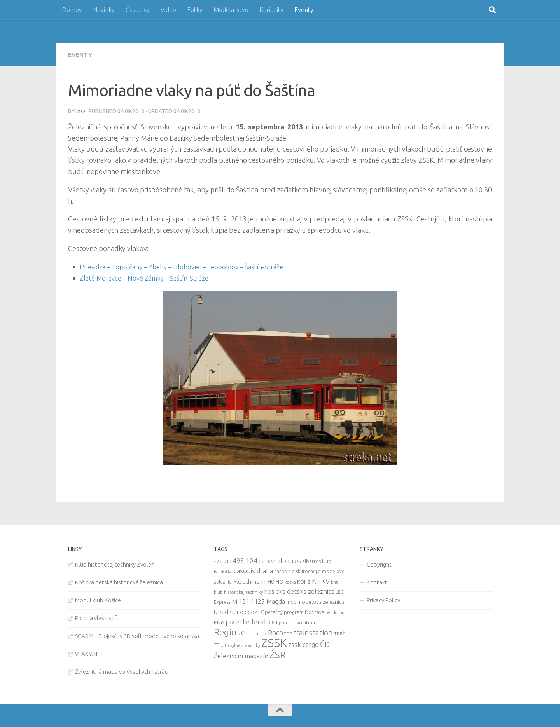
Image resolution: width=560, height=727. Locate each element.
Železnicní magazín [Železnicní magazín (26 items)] (241, 655)
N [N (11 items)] (215, 611)
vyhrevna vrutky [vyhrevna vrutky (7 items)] (245, 644)
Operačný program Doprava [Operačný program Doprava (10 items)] (292, 611)
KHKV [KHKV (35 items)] (321, 580)
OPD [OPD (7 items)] (255, 611)
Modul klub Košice (98, 599)
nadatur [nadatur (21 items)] (229, 610)
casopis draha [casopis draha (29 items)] (253, 570)
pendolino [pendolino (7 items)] (335, 611)
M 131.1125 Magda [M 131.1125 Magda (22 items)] (258, 600)
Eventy (303, 9)
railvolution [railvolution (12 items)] (302, 621)
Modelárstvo (231, 9)
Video (168, 9)
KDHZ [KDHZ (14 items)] (304, 581)
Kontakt (377, 581)
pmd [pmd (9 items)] (284, 621)
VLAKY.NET (89, 653)
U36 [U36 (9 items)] (224, 644)
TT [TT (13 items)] (216, 644)
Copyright (379, 563)
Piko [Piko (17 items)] (219, 621)
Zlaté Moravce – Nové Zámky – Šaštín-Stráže (148, 277)
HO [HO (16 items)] (280, 581)
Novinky (104, 9)
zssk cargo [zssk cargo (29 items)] (303, 643)
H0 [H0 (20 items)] (271, 580)
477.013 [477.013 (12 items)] (222, 560)
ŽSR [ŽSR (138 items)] (278, 654)
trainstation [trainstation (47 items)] (313, 632)
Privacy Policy (383, 599)
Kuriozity (271, 9)
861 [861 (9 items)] (272, 560)
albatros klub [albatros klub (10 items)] (316, 560)
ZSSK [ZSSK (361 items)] (274, 642)
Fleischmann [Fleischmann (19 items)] (250, 580)
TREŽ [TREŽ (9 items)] (339, 632)
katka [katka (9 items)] (290, 581)
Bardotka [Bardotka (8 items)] (223, 570)
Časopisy (138, 9)
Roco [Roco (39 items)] (275, 632)
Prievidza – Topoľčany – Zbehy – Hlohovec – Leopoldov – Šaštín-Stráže (187, 266)
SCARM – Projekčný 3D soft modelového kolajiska (137, 635)
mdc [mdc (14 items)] (291, 601)
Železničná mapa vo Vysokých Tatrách (123, 671)
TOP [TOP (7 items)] (288, 633)
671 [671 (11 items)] (263, 560)
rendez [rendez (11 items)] (258, 632)
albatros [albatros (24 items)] (289, 559)
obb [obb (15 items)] (245, 611)
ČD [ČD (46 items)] (325, 643)
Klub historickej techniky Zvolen (114, 563)
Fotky (195, 9)
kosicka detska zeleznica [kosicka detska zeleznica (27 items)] (299, 590)
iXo (80, 111)
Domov (72, 9)
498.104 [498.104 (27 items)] (245, 559)
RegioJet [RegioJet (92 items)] (231, 631)
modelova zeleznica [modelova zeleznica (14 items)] (321, 601)
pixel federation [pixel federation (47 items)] (252, 621)
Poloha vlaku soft (97, 617)
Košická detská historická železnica (119, 581)
